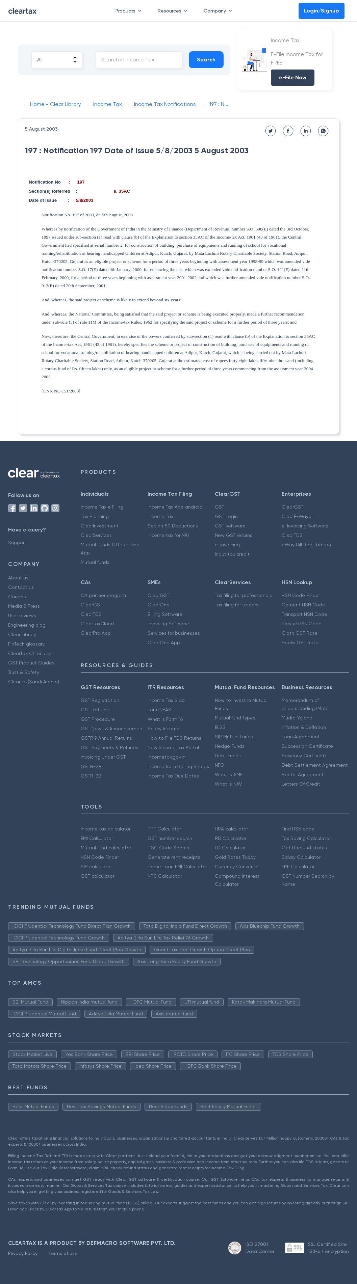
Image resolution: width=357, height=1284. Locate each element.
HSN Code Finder (301, 595)
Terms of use (63, 1253)
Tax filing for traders (236, 604)
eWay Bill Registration (306, 544)
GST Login (226, 516)
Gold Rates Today (235, 857)
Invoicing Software (168, 623)
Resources (174, 10)
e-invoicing (227, 544)
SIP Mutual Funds (234, 736)
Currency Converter (237, 866)
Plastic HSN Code (302, 623)
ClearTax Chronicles (30, 653)
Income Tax (160, 516)
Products (130, 10)
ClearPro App (96, 633)
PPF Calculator (164, 828)
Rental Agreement (303, 774)
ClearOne (159, 604)
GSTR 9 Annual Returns (106, 738)
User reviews (22, 615)
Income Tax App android (175, 507)
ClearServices (96, 535)
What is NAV (228, 784)
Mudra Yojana (297, 717)
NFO (219, 765)
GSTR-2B (91, 766)
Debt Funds (228, 755)
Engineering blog (27, 625)
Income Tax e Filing (102, 507)
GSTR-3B (91, 775)
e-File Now (292, 77)
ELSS (220, 727)
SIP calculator (96, 866)
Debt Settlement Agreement (315, 765)
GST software (230, 525)
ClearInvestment (100, 525)
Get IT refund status (304, 847)
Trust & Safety (23, 672)
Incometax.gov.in (166, 757)
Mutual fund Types (235, 717)
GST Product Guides (31, 662)
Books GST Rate (300, 642)
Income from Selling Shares (178, 766)
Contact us (21, 587)
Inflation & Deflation (304, 727)
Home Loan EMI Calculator (177, 866)
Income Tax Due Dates (173, 775)
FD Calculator (230, 847)
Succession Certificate (307, 746)
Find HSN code (298, 828)
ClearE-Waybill (298, 516)
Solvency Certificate (305, 755)
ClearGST (292, 507)
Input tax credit (232, 554)
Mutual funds (95, 562)
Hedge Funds (230, 746)
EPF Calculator (298, 866)
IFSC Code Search (168, 847)
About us (18, 577)
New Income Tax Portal (173, 747)
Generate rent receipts (174, 857)
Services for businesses (174, 633)
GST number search (170, 838)
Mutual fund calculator (106, 847)
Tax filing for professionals (243, 595)
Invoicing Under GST (103, 757)
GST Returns (95, 709)
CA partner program (103, 595)
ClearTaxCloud (97, 623)
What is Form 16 (165, 719)
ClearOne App (164, 642)
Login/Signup (321, 10)
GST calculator (97, 876)
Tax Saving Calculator (306, 838)
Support (17, 542)
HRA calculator (231, 828)
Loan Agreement (301, 736)
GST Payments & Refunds (109, 747)
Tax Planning (95, 516)
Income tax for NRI (168, 535)
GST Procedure (98, 719)
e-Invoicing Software (305, 525)
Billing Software (165, 614)
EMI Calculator (97, 838)
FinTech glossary (26, 644)
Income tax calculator (105, 828)
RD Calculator (230, 838)
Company (219, 10)
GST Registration (100, 700)
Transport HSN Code (304, 614)
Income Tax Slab (166, 700)
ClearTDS (292, 535)
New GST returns (233, 535)
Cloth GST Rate (299, 633)
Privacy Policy (22, 1253)
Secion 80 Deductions (173, 525)
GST (219, 507)
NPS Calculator (165, 876)
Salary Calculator (301, 857)
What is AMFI (229, 774)
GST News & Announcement (112, 728)
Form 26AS (159, 709)
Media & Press (24, 606)
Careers (17, 596)
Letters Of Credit (301, 784)
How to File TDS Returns (174, 738)
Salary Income (164, 728)
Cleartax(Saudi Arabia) (33, 681)
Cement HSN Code (303, 604)
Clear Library (22, 634)
